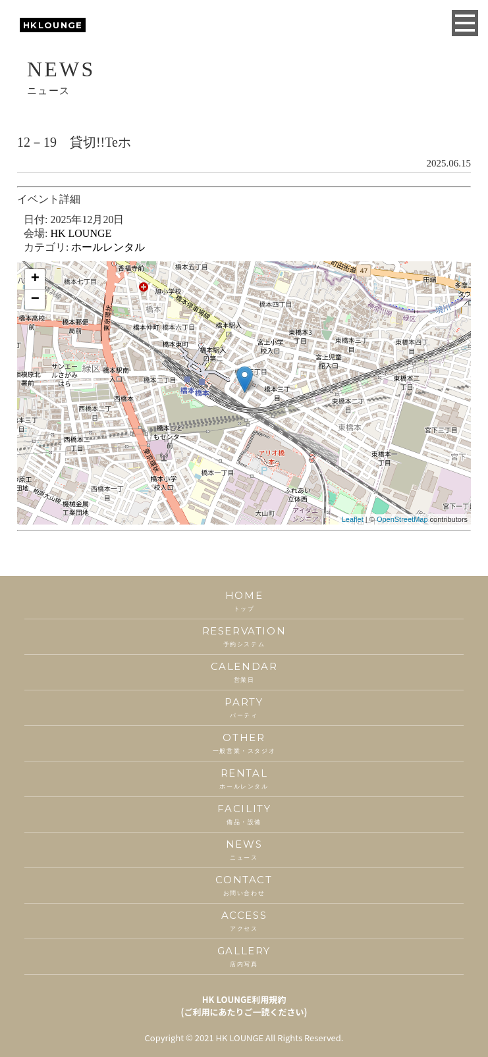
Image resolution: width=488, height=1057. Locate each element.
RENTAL (244, 779)
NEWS (244, 850)
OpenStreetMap (402, 519)
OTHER (244, 743)
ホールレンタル (108, 247)
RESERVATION (244, 637)
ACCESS (244, 921)
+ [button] (35, 279)
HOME (244, 601)
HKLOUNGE (52, 25)
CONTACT (244, 885)
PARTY (244, 708)
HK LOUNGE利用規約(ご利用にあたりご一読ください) (244, 1005)
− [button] (35, 299)
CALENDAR (244, 672)
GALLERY (244, 956)
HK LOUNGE (80, 233)
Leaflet (353, 519)
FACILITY (244, 814)
